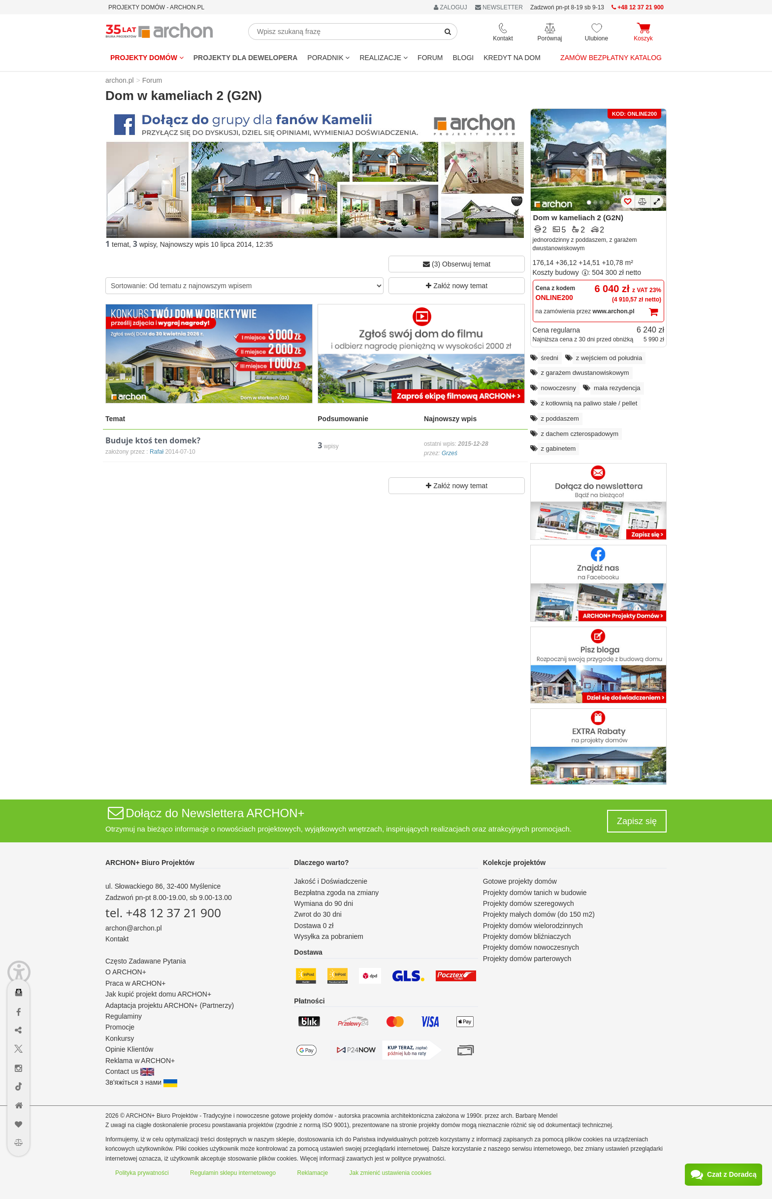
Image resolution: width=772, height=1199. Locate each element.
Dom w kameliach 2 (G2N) (578, 217)
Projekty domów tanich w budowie (535, 893)
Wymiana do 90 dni (323, 903)
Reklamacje (312, 1172)
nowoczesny (559, 388)
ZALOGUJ (450, 7)
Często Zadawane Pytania (145, 961)
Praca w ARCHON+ (135, 983)
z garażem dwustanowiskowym (585, 372)
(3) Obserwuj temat (456, 264)
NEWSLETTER (499, 7)
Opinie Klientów (129, 1049)
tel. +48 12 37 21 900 (163, 912)
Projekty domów (147, 58)
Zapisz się (637, 821)
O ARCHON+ (125, 972)
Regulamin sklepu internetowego (233, 1172)
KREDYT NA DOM (512, 58)
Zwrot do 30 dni (318, 914)
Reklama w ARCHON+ (140, 1061)
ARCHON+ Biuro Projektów (149, 862)
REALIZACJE (383, 58)
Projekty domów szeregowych (528, 903)
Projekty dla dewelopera (245, 58)
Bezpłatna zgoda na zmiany (336, 893)
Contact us (129, 1071)
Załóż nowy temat (456, 286)
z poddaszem (560, 418)
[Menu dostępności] (19, 963)
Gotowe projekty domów (520, 881)
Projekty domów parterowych (527, 959)
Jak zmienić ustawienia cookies (391, 1172)
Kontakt (117, 939)
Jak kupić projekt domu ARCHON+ (158, 994)
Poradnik (328, 58)
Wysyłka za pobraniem (328, 936)
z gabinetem (558, 448)
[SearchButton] (448, 31)
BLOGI (463, 58)
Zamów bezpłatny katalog (611, 58)
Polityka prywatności (142, 1172)
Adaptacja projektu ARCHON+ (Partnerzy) (169, 1005)
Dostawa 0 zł (313, 926)
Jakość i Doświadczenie (330, 881)
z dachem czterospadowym (580, 433)
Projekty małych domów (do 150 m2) (539, 914)
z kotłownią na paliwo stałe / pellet (589, 403)
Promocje (119, 1027)
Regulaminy (123, 1016)
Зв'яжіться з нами (141, 1082)
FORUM (430, 58)
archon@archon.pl (133, 928)
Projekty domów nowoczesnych (531, 947)
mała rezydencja (617, 388)
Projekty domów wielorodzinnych (533, 926)
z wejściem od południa (609, 358)
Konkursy (119, 1038)
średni (549, 358)
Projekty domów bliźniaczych (527, 936)
